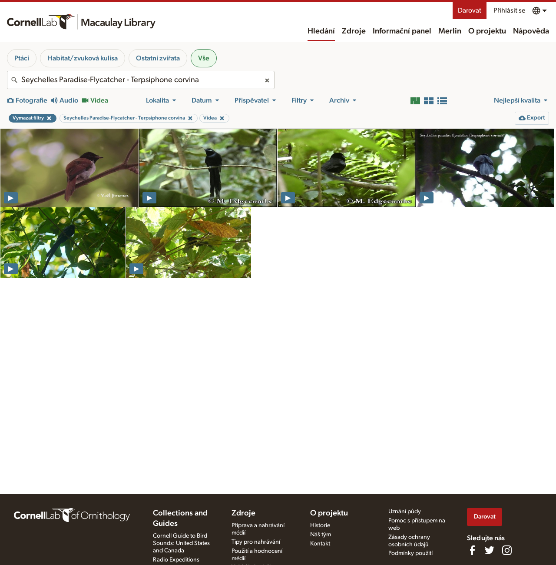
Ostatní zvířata (158, 58)
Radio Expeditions (176, 560)
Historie (320, 525)
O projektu (487, 31)
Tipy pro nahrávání (256, 542)
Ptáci (21, 58)
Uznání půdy (404, 511)
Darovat (469, 10)
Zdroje (354, 31)
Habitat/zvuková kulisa (82, 58)
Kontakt (320, 544)
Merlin (449, 31)
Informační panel (402, 31)
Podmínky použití (410, 553)
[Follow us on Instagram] (507, 550)
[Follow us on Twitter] (489, 550)
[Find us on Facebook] (472, 550)
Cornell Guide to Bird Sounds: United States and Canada (181, 543)
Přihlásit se (509, 10)
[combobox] (140, 80)
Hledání (321, 31)
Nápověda (531, 31)
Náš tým (320, 535)
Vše (203, 58)
